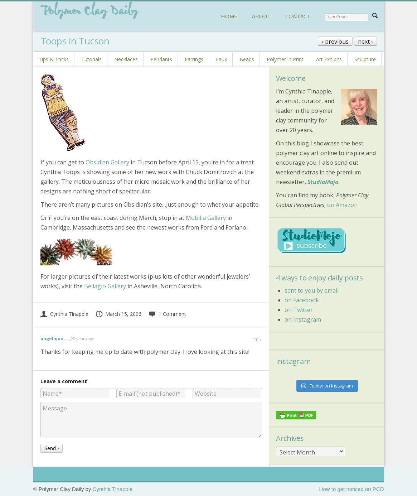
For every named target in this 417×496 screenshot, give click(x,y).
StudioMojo (322, 182)
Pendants (161, 59)
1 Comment (167, 313)
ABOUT (261, 16)
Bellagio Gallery (105, 286)
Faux (221, 59)
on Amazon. (343, 205)
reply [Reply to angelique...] (257, 338)
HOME (229, 16)
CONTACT (297, 16)
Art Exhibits (329, 59)
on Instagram (303, 319)
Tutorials (91, 59)
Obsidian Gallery (107, 162)
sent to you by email (312, 290)
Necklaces (126, 59)
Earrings (194, 59)
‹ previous (335, 41)
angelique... (54, 339)
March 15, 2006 (118, 313)
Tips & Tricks (54, 59)
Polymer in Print (285, 59)
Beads (246, 59)
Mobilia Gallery (206, 218)
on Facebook (302, 300)
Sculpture (365, 59)
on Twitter (299, 310)
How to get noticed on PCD (351, 489)
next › (365, 41)
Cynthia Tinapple (64, 313)
